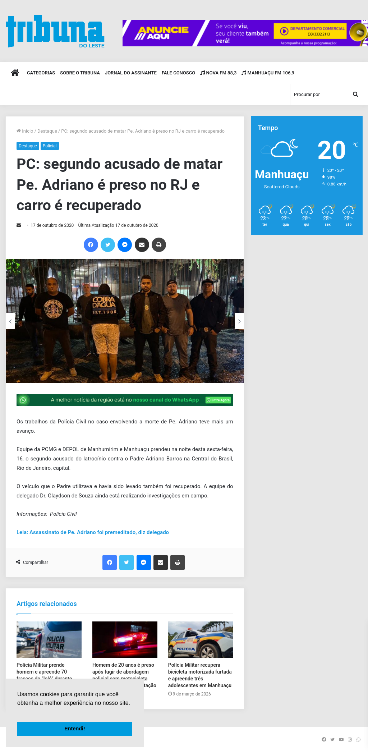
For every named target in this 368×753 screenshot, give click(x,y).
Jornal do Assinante (131, 72)
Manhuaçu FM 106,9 (268, 72)
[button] (18, 712)
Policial (50, 145)
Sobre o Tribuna (80, 72)
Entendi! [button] (74, 728)
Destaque (47, 131)
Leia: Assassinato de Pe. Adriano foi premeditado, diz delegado (93, 532)
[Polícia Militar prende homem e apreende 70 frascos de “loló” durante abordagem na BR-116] (49, 639)
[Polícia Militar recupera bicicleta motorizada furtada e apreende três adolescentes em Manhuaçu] (200, 639)
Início (25, 131)
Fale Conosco (178, 72)
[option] (125, 321)
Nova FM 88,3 (218, 72)
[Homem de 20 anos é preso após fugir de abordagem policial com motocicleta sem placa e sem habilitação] (124, 639)
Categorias (41, 72)
